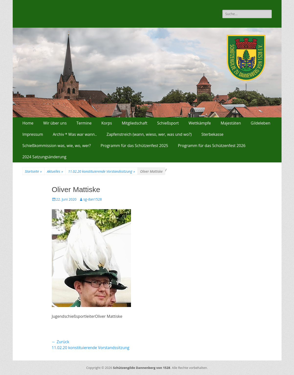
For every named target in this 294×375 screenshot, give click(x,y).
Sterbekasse (212, 134)
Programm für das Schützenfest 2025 (134, 145)
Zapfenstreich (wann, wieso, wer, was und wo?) (149, 134)
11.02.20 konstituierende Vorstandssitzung (101, 171)
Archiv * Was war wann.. (75, 134)
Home (27, 123)
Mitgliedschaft (134, 123)
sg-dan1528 (92, 199)
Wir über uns (55, 123)
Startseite (33, 171)
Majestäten (231, 123)
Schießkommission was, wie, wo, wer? (56, 145)
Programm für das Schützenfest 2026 (212, 145)
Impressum (32, 134)
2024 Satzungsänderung (44, 156)
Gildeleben (260, 123)
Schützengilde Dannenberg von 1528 (141, 367)
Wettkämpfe (199, 123)
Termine (84, 123)
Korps (106, 123)
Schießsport (168, 123)
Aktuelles (55, 171)
